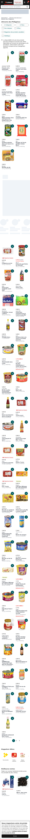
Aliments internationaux (15, 17)
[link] (10, 740)
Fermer (15, 836)
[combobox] (15, 6)
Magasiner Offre (20, 369)
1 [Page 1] (13, 740)
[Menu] (2, 2)
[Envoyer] (27, 7)
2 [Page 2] (16, 740)
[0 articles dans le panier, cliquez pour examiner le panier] (28, 2)
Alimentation (4, 17)
